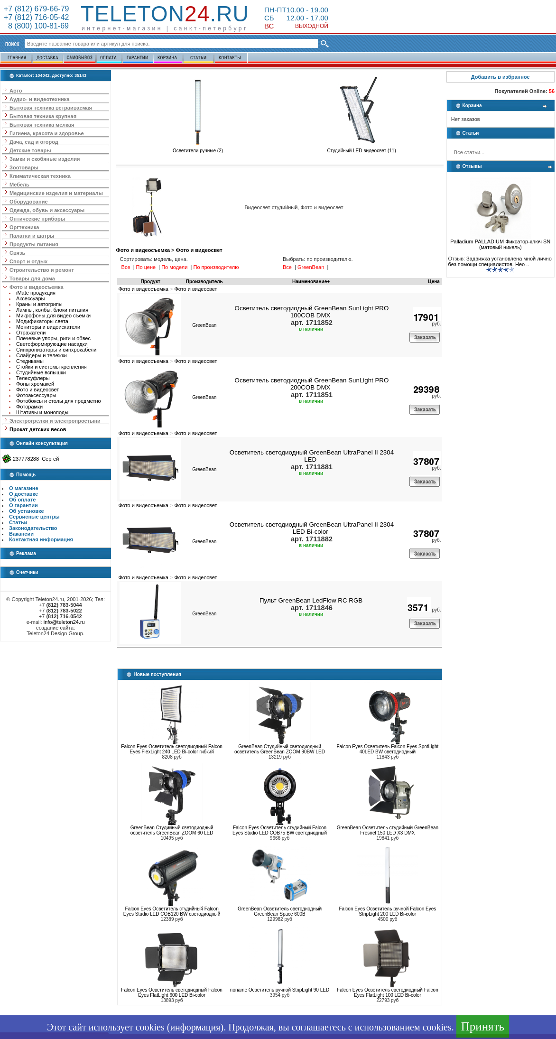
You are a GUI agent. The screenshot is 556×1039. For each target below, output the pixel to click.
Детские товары (30, 150)
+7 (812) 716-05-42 (36, 17)
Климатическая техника (40, 176)
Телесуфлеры (33, 378)
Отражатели (31, 332)
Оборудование (28, 201)
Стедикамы (30, 361)
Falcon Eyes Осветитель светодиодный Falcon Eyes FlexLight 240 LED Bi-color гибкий (171, 749)
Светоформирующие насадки (52, 344)
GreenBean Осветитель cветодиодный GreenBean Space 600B (280, 911)
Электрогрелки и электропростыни (55, 421)
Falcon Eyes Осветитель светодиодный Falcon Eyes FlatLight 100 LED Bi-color (387, 992)
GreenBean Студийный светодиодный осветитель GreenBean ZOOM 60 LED (171, 830)
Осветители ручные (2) (197, 148)
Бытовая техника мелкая (41, 125)
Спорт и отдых (28, 261)
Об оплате (22, 499)
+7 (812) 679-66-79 (36, 9)
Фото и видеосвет (37, 389)
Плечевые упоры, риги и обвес (53, 338)
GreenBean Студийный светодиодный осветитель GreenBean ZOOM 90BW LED (279, 749)
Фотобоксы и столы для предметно (58, 401)
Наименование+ (311, 281)
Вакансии (21, 534)
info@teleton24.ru (64, 622)
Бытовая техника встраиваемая (50, 108)
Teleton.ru (165, 13)
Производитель (204, 281)
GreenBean (204, 325)
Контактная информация (41, 539)
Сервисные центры (34, 517)
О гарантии (23, 505)
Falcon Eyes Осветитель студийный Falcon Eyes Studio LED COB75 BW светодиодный (279, 830)
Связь (17, 253)
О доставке (23, 494)
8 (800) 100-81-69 (36, 26)
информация (195, 1027)
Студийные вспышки (41, 372)
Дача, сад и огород (33, 142)
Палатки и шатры (31, 236)
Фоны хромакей (35, 384)
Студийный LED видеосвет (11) (361, 148)
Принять (482, 1026)
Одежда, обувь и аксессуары (46, 210)
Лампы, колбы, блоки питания (52, 310)
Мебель (19, 184)
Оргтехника (24, 227)
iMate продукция (36, 293)
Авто (15, 90)
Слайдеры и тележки (41, 355)
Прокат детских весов (37, 429)
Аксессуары (30, 298)
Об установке (26, 511)
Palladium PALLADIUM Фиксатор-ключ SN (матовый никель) (500, 242)
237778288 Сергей (36, 459)
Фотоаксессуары (36, 395)
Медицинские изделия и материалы (56, 193)
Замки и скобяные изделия (44, 159)
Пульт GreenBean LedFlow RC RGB (310, 600)
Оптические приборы (37, 219)
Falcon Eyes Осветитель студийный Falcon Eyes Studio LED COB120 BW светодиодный (172, 911)
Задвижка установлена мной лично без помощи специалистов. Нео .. (500, 261)
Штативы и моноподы (42, 412)
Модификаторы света (42, 321)
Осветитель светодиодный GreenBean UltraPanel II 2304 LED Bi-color (312, 528)
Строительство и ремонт (41, 270)
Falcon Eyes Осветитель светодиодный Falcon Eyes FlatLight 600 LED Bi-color (171, 992)
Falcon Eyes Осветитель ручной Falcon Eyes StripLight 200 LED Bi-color (387, 911)
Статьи (18, 522)
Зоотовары (23, 167)
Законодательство (33, 528)
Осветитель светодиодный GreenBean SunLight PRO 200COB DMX (312, 384)
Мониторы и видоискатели (48, 327)
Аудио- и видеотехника (39, 99)
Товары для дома (32, 278)
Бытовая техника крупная (42, 116)
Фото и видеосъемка (36, 287)
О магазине (23, 488)
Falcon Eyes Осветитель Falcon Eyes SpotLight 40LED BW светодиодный (388, 749)
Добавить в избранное (500, 77)
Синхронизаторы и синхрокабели (56, 350)
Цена (434, 281)
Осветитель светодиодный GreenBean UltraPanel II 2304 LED (312, 456)
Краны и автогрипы (39, 304)
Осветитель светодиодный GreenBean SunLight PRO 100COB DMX (312, 312)
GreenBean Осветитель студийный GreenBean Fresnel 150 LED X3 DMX (387, 830)
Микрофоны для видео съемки (53, 315)
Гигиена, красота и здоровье (46, 133)
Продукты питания (33, 244)
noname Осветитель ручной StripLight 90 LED (279, 990)
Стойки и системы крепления (51, 367)
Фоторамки (29, 406)
